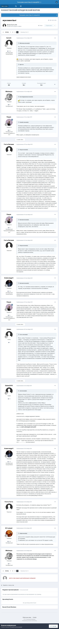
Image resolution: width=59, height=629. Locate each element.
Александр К (8, 278)
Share (40, 25)
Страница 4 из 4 (25, 32)
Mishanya (9, 91)
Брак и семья (17, 26)
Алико (9, 329)
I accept (53, 626)
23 (9, 398)
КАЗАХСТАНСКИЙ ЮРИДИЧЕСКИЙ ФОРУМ (20, 10)
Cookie (34, 617)
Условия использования (16, 627)
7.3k (9, 291)
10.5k (9, 51)
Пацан (9, 117)
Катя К (8, 38)
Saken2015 (9, 385)
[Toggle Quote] (18, 43)
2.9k (9, 541)
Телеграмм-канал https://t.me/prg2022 (28, 2)
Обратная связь (27, 617)
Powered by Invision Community (29, 620)
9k (9, 130)
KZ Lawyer (9, 528)
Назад (7, 32)
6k (9, 104)
